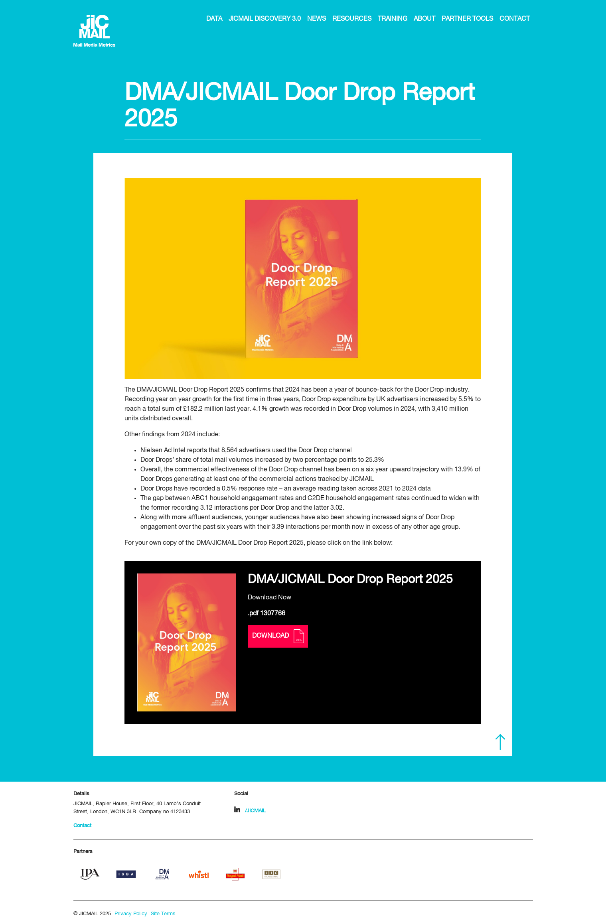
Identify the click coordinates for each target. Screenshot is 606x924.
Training (392, 19)
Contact (514, 19)
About (424, 19)
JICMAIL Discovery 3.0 (265, 19)
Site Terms (163, 913)
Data (214, 19)
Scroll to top (500, 742)
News (316, 19)
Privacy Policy (130, 913)
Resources (351, 19)
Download (278, 636)
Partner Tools (467, 19)
